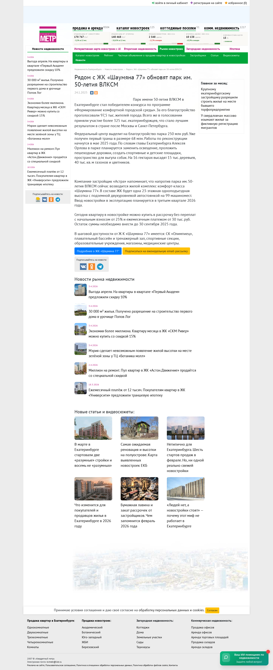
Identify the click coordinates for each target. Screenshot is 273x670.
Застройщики (198, 55)
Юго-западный (92, 637)
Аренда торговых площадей (210, 637)
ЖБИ (85, 642)
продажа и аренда (88, 28)
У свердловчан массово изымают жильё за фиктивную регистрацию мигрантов (219, 121)
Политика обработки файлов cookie (150, 664)
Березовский (90, 647)
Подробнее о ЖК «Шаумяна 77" (98, 251)
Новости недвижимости (48, 49)
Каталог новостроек (87, 55)
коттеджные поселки (178, 28)
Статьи (215, 55)
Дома (140, 632)
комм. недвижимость (221, 28)
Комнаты (33, 647)
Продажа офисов (202, 627)
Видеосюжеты (231, 55)
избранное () (236, 3)
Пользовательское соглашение (60, 664)
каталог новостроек (133, 28)
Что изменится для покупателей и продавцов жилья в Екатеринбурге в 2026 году (92, 515)
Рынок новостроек (171, 49)
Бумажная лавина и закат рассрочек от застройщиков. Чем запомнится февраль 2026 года (138, 515)
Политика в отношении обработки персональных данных (104, 664)
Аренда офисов (201, 632)
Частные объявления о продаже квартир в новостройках (151, 55)
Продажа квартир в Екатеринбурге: (51, 620)
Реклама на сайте (35, 664)
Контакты (173, 664)
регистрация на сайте (206, 3)
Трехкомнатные (37, 637)
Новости (80, 60)
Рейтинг (108, 55)
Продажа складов (203, 642)
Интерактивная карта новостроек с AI (97, 49)
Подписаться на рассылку (156, 251)
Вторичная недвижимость (140, 49)
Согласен (212, 610)
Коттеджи (142, 627)
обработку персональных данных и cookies (171, 610)
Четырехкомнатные (40, 642)
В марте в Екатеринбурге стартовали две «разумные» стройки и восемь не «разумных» (93, 455)
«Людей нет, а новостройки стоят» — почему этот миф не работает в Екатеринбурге (185, 515)
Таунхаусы (143, 647)
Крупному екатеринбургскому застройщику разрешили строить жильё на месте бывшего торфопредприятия (219, 99)
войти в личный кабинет (170, 3)
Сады (139, 642)
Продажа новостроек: (96, 620)
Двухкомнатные (37, 632)
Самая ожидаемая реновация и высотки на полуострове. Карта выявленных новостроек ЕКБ (139, 455)
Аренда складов (201, 647)
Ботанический (91, 632)
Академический (92, 627)
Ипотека (235, 49)
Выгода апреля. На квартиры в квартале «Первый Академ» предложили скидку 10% (47, 65)
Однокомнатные (38, 627)
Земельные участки (149, 637)
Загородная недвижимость (203, 49)
